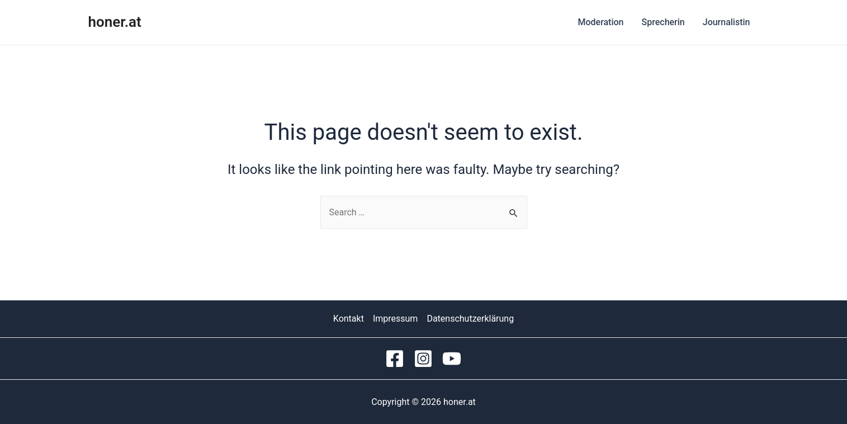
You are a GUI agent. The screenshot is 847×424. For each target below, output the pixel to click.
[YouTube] (451, 358)
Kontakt (348, 318)
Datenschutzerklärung (470, 318)
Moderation (600, 22)
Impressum (395, 318)
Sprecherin (663, 22)
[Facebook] (394, 358)
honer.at (114, 21)
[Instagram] (423, 358)
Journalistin (726, 22)
